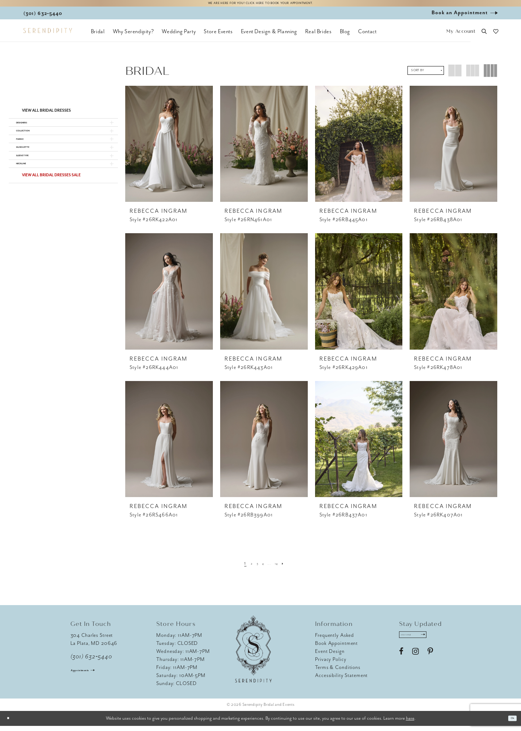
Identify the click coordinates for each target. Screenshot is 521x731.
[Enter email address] (423, 642)
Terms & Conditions (337, 672)
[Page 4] (262, 568)
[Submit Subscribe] (442, 642)
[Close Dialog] (11, 723)
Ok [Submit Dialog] (509, 723)
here (410, 723)
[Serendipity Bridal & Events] (47, 35)
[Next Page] (294, 568)
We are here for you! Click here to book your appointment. (260, 6)
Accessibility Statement (341, 680)
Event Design (330, 656)
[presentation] (169, 149)
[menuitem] (98, 36)
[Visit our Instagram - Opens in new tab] (415, 661)
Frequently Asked (334, 640)
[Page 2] (244, 568)
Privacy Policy (330, 664)
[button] (461, 36)
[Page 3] (253, 568)
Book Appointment (336, 648)
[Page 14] (284, 568)
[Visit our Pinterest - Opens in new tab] (430, 661)
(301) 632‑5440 (91, 661)
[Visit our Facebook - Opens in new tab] (401, 661)
